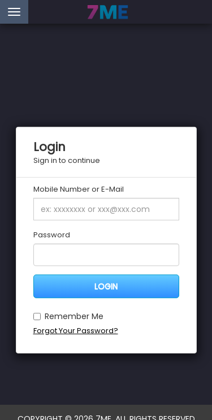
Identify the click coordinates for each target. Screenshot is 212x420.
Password (51, 235)
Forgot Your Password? (75, 330)
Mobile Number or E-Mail (78, 189)
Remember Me (68, 315)
